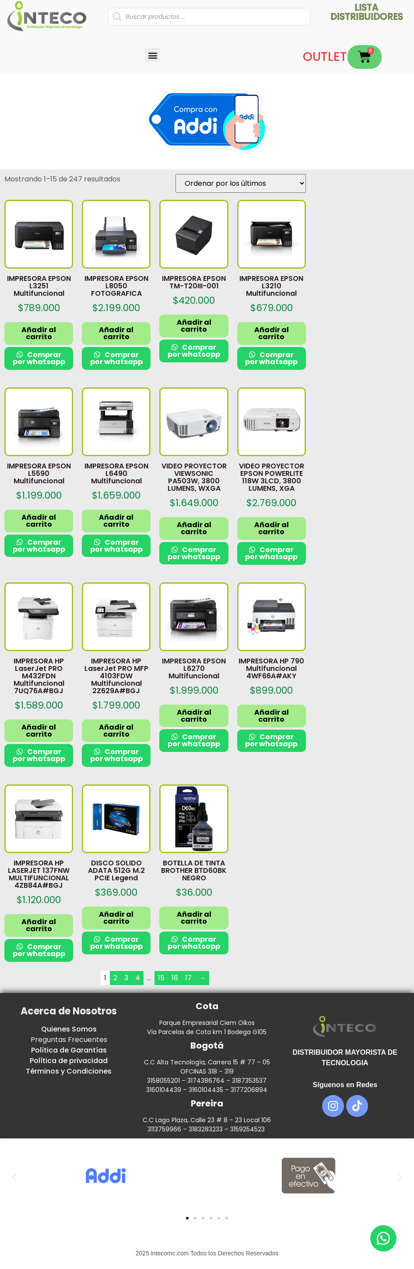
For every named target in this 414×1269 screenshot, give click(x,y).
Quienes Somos (69, 1029)
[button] (152, 55)
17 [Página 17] (188, 978)
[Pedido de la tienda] (240, 183)
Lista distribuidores (366, 12)
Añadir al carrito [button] (38, 333)
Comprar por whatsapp (39, 358)
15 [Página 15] (161, 978)
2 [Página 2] (115, 978)
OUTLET (325, 56)
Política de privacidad (69, 1061)
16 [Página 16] (175, 978)
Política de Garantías (69, 1050)
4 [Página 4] (137, 978)
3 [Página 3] (126, 978)
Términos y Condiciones (69, 1071)
